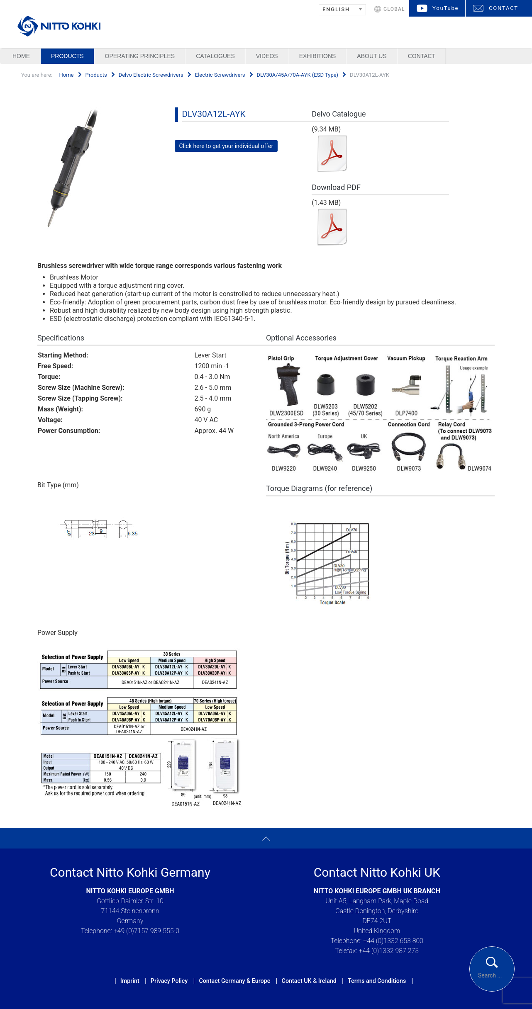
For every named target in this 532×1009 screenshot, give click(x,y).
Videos (267, 56)
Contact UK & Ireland (309, 980)
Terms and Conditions (377, 980)
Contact (422, 56)
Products (67, 56)
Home (21, 56)
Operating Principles (140, 56)
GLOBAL (394, 9)
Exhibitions (317, 56)
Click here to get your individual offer (226, 146)
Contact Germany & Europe (234, 980)
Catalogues (215, 56)
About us (371, 56)
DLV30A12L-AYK (214, 114)
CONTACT (503, 8)
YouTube (445, 8)
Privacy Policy (169, 980)
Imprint (129, 980)
